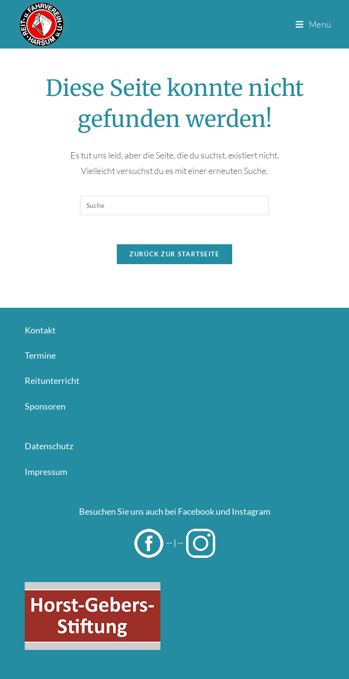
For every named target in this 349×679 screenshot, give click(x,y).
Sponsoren (45, 406)
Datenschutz (49, 446)
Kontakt (40, 330)
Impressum (46, 471)
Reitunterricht (52, 380)
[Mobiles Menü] (314, 24)
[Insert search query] (174, 205)
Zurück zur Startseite (174, 254)
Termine (40, 355)
